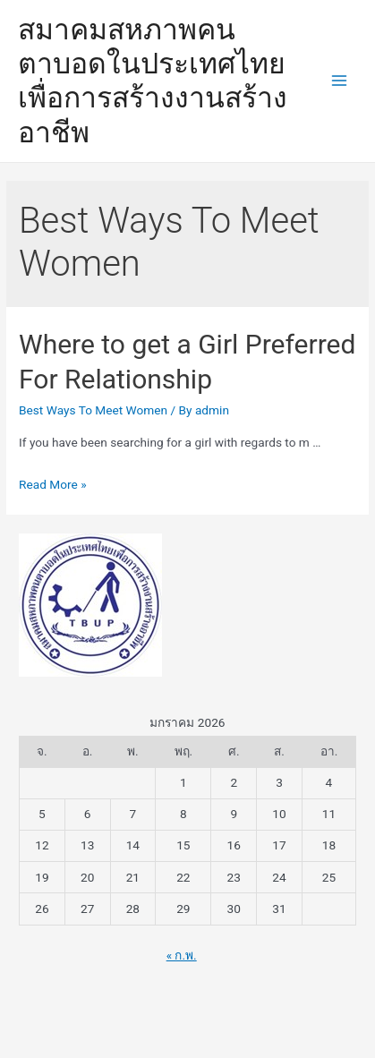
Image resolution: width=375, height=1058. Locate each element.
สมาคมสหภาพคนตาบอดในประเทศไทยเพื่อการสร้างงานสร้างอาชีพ (152, 81)
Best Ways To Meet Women (93, 410)
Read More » (53, 484)
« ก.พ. (181, 955)
